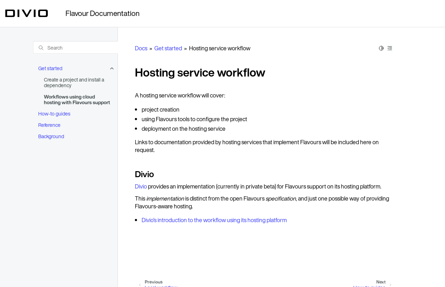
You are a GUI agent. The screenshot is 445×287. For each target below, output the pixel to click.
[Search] (75, 47)
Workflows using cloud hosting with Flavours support (77, 99)
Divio (141, 186)
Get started (50, 68)
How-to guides (54, 113)
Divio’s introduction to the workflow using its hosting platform (214, 220)
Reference (49, 125)
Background (51, 136)
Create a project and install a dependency (74, 82)
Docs (141, 48)
